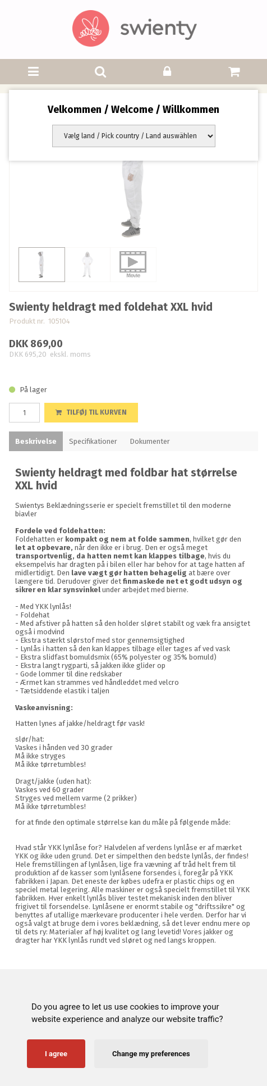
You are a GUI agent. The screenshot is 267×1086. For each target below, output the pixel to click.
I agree (56, 1053)
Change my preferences (151, 1053)
